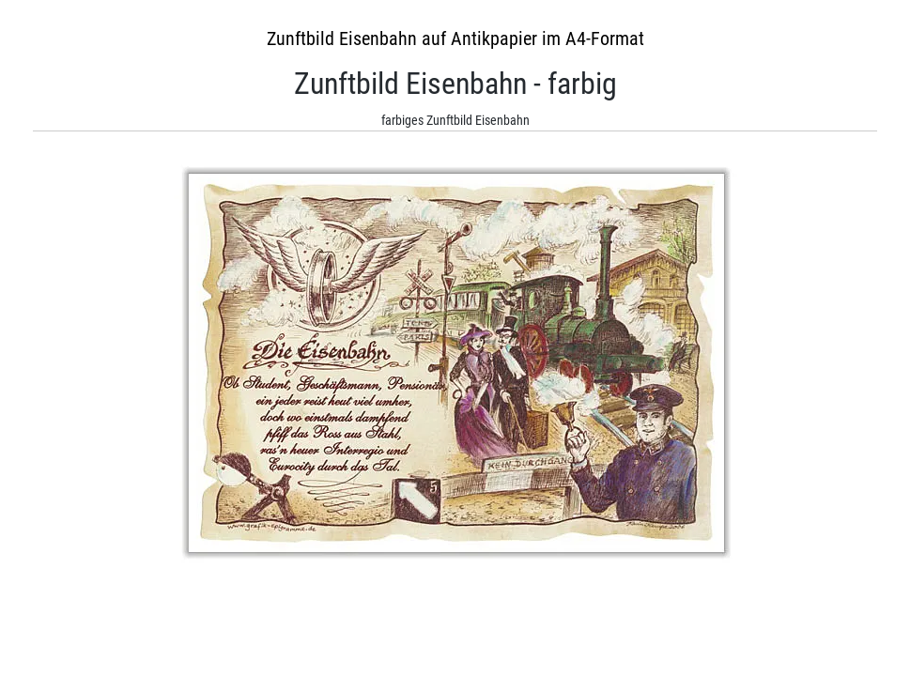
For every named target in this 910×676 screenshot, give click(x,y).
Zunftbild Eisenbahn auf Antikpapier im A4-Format (455, 38)
